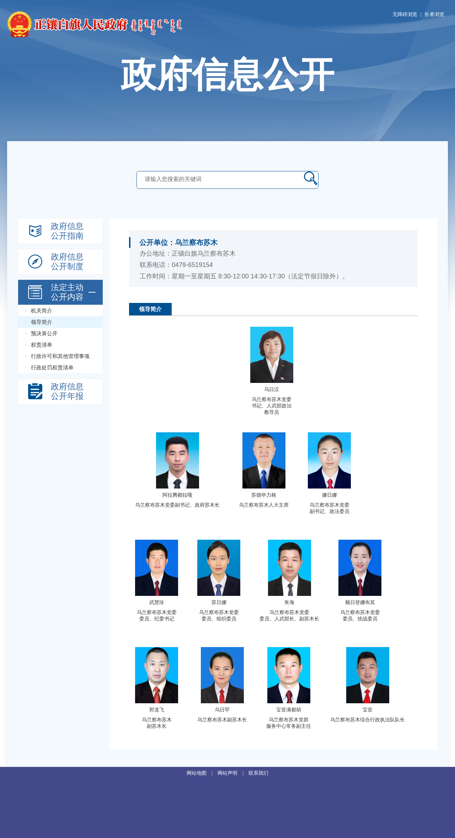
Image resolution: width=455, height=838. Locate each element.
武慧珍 (156, 602)
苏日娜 (219, 602)
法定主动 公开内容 (67, 292)
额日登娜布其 (360, 602)
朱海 (289, 602)
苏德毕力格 (263, 495)
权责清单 (41, 345)
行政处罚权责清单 (52, 367)
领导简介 (41, 322)
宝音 (368, 709)
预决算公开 (44, 333)
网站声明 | (233, 773)
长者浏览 (434, 14)
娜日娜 (329, 495)
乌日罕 (222, 709)
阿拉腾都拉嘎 (177, 495)
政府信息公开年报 (67, 391)
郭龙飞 (156, 709)
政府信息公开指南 (67, 231)
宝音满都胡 (288, 709)
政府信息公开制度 (67, 261)
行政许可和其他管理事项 (60, 356)
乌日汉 (271, 389)
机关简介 (41, 311)
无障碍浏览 (404, 14)
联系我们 (258, 773)
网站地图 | (202, 773)
